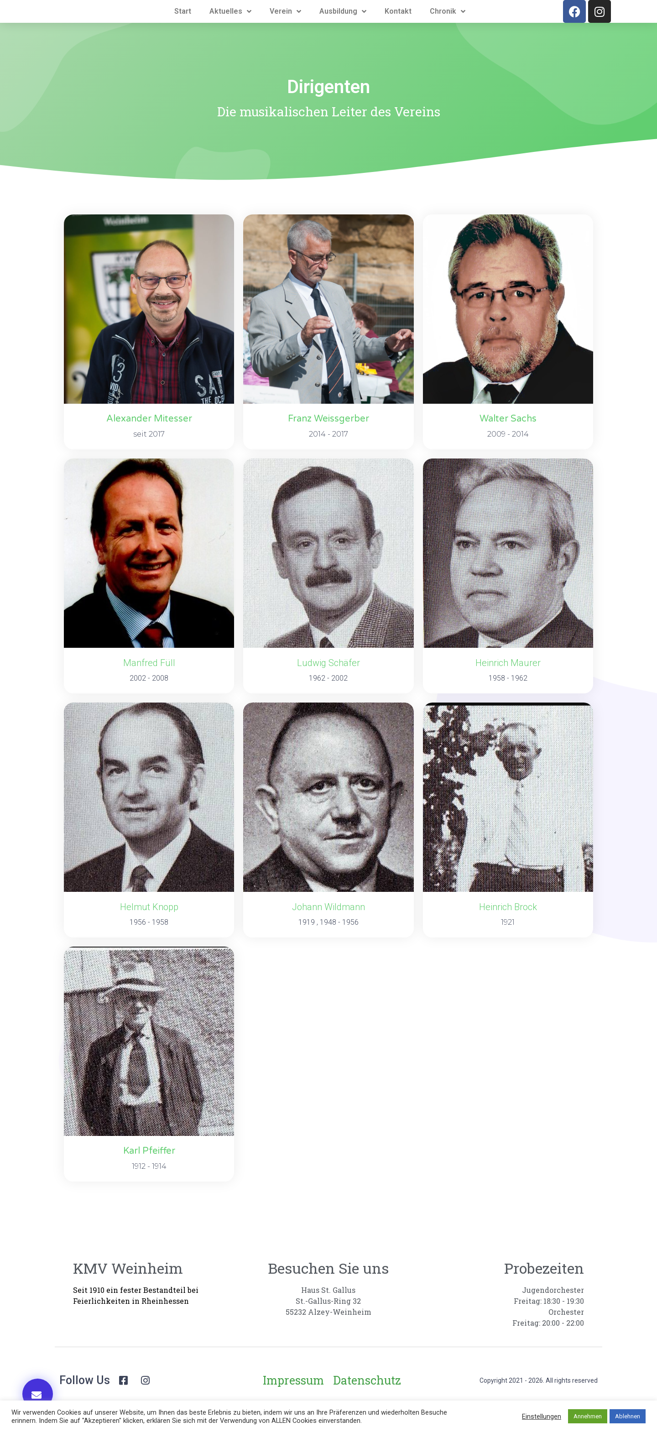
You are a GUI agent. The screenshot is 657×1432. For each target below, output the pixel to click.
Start (182, 25)
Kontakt (398, 25)
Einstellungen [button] (541, 1416)
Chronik (447, 25)
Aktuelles (230, 25)
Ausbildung (342, 25)
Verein (285, 25)
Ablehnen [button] (627, 1416)
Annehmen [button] (588, 1416)
